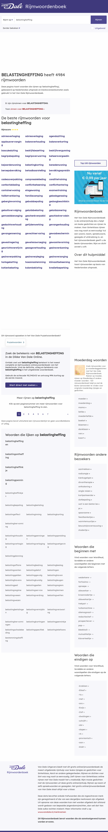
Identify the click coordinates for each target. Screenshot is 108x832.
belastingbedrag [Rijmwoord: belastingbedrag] (34, 565)
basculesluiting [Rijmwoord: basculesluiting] (9, 150)
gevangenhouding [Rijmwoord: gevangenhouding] (59, 224)
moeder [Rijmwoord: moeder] (82, 398)
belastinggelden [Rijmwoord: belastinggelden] (13, 575)
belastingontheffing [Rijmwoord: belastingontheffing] (14, 456)
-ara (80, 703)
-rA (79, 733)
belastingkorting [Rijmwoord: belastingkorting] (34, 164)
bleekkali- (83, 629)
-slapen (82, 729)
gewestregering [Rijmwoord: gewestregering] (10, 242)
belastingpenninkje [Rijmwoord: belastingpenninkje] (56, 621)
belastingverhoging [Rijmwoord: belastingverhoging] (14, 545)
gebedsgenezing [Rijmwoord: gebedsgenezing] (58, 195)
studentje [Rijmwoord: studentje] (83, 530)
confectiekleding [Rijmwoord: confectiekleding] (10, 184)
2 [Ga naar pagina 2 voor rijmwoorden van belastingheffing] (23, 414)
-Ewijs (81, 707)
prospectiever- (85, 621)
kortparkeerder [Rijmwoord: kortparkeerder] (85, 495)
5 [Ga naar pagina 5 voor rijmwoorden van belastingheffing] (38, 414)
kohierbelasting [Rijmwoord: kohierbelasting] (10, 267)
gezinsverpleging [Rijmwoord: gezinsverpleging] (34, 256)
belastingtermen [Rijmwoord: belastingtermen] (55, 590)
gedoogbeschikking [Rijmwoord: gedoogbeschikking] (59, 203)
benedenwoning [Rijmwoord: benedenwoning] (58, 164)
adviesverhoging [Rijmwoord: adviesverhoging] (10, 136)
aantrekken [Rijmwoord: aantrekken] (84, 469)
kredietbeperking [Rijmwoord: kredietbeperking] (58, 267)
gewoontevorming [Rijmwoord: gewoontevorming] (59, 242)
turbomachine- (85, 608)
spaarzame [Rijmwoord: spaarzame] (83, 512)
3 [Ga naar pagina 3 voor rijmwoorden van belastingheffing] (28, 414)
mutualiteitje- (85, 634)
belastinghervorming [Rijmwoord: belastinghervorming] (14, 525)
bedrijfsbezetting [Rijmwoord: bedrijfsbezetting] (34, 150)
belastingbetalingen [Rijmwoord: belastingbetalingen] (14, 611)
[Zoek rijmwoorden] (29, 20)
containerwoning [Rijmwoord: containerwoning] (10, 190)
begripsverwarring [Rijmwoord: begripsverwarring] (35, 156)
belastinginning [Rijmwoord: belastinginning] (33, 514)
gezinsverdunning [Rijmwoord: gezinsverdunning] (59, 247)
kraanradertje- (85, 595)
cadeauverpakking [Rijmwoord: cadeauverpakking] (11, 179)
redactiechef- (85, 616)
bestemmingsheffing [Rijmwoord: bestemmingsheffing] (14, 639)
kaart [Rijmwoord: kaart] (81, 438)
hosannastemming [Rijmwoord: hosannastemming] (35, 262)
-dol (80, 725)
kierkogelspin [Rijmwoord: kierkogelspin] (84, 478)
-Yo (80, 694)
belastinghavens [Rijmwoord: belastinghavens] (13, 580)
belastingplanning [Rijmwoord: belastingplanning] (14, 556)
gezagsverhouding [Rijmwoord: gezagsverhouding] (35, 247)
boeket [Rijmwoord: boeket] (81, 420)
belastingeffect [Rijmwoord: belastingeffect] (12, 514)
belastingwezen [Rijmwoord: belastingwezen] (13, 600)
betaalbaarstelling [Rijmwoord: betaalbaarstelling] (35, 170)
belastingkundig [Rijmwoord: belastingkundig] (34, 580)
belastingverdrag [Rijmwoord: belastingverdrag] (34, 595)
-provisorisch (84, 738)
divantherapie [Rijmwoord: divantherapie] (85, 482)
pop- (80, 625)
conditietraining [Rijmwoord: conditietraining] (58, 179)
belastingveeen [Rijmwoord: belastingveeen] (12, 595)
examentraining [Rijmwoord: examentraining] (58, 190)
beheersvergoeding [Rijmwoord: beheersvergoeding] (59, 158)
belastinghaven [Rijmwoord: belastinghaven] (55, 575)
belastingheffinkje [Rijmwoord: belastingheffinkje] (14, 469)
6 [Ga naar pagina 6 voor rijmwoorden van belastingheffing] (42, 414)
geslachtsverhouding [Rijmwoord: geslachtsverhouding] (11, 226)
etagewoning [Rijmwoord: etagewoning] (32, 190)
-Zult (80, 712)
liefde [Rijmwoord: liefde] (81, 412)
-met (80, 699)
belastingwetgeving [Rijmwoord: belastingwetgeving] (56, 545)
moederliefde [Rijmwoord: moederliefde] (85, 416)
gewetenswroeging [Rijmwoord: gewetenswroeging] (35, 242)
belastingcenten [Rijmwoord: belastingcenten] (13, 570)
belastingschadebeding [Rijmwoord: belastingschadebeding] (14, 631)
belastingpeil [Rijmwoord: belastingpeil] (11, 585)
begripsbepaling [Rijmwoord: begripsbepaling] (10, 156)
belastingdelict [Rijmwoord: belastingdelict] (33, 570)
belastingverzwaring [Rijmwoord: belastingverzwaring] (56, 611)
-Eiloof (81, 690)
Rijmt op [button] (7, 19)
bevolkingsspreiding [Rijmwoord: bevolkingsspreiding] (59, 172)
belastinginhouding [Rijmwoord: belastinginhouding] (14, 537)
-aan (80, 742)
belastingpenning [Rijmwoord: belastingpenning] (14, 482)
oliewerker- (83, 590)
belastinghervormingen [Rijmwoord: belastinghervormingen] (14, 623)
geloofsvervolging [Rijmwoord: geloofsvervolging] (11, 210)
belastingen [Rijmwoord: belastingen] (53, 570)
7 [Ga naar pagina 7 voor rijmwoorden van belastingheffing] (47, 414)
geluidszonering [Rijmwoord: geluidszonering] (57, 210)
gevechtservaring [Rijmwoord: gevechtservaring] (35, 233)
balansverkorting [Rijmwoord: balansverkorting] (58, 141)
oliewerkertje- (85, 599)
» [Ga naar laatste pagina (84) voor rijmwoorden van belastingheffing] (67, 414)
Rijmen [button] (98, 19)
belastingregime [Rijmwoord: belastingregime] (13, 590)
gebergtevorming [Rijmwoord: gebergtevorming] (11, 201)
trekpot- (82, 603)
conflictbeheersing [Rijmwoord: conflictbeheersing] (35, 184)
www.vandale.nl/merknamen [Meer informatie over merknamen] (52, 812)
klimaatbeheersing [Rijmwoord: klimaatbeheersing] (59, 262)
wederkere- (84, 577)
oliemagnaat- (85, 612)
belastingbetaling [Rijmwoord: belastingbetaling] (35, 505)
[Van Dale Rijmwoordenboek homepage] (13, 6)
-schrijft (82, 720)
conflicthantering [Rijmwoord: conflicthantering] (58, 184)
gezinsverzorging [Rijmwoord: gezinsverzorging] (58, 256)
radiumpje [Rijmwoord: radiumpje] (83, 473)
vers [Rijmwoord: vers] (80, 433)
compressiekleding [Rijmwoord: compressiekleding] (35, 179)
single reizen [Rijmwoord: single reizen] (84, 491)
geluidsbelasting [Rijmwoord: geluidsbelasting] (34, 210)
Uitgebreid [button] (100, 28)
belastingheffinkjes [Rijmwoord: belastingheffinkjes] (14, 494)
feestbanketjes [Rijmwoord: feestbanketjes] (85, 517)
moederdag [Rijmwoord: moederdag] (84, 403)
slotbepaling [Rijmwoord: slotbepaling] (84, 499)
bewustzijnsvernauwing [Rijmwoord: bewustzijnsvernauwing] (89, 525)
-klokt (81, 747)
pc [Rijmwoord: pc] (79, 508)
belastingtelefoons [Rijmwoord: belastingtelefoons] (56, 629)
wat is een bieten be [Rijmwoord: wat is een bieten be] (88, 504)
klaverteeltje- (85, 638)
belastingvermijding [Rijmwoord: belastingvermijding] (35, 611)
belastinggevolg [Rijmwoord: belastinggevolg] (34, 575)
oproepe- (82, 586)
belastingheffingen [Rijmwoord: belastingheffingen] (14, 443)
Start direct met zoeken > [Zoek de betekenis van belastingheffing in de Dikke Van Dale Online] (23, 385)
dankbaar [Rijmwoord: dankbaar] (83, 429)
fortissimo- (83, 582)
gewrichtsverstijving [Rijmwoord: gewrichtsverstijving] (11, 249)
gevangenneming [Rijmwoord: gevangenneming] (11, 233)
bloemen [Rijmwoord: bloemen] (82, 425)
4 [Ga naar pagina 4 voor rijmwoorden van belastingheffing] (33, 414)
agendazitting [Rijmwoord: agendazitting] (57, 136)
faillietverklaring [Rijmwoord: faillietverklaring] (10, 195)
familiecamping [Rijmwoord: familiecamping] (34, 195)
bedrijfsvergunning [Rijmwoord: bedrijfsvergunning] (59, 150)
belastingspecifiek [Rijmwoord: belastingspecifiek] (35, 629)
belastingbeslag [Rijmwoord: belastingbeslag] (55, 565)
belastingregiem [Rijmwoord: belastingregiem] (55, 585)
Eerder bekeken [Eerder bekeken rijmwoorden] (10, 28)
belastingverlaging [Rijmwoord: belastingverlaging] (35, 543)
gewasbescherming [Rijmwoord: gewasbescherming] (59, 235)
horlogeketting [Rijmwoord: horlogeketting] (9, 262)
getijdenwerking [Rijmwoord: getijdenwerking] (34, 224)
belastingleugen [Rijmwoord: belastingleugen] (55, 580)
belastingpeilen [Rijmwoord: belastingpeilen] (33, 585)
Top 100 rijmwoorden (90, 163)
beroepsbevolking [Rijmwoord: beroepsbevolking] (11, 170)
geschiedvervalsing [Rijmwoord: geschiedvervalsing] (59, 217)
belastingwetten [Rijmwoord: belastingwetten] (55, 595)
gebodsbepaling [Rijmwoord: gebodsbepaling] (34, 201)
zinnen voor (27, 109)
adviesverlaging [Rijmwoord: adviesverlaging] (34, 136)
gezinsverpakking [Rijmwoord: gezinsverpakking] (11, 256)
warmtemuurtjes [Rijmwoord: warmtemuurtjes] (86, 521)
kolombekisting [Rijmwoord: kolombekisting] (33, 267)
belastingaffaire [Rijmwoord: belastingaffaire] (13, 565)
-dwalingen (83, 716)
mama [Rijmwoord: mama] (81, 407)
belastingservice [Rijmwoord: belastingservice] (34, 590)
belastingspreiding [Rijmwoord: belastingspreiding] (56, 535)
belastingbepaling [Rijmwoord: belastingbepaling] (14, 505)
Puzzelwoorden (15, 341)
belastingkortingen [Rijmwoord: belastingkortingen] (35, 621)
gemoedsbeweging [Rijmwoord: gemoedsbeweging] (11, 215)
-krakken (82, 686)
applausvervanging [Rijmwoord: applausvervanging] (11, 143)
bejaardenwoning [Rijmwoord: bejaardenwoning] (11, 164)
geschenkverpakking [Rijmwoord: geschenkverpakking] (35, 217)
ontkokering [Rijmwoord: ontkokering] (84, 486)
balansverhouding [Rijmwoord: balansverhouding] (35, 141)
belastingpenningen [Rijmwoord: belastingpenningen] (35, 537)
